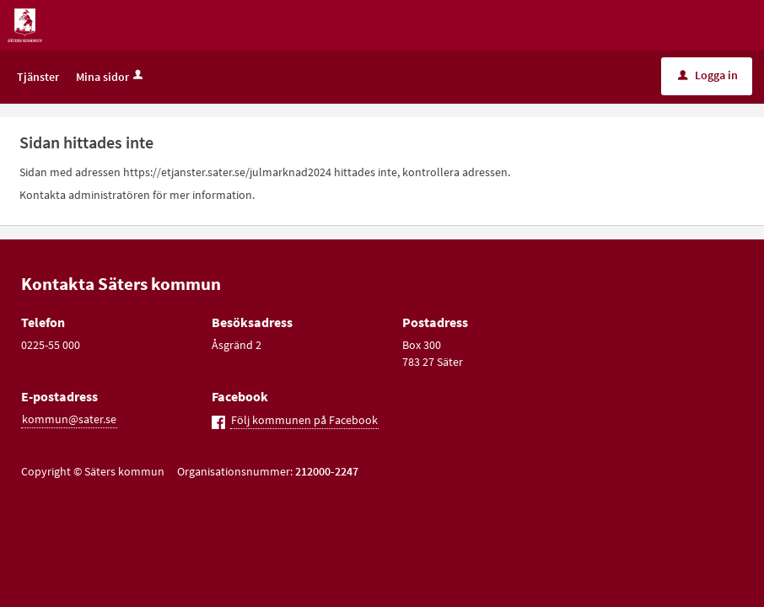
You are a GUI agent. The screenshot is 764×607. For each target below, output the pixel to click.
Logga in (708, 75)
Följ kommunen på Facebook (304, 419)
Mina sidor (111, 76)
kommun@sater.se (69, 419)
